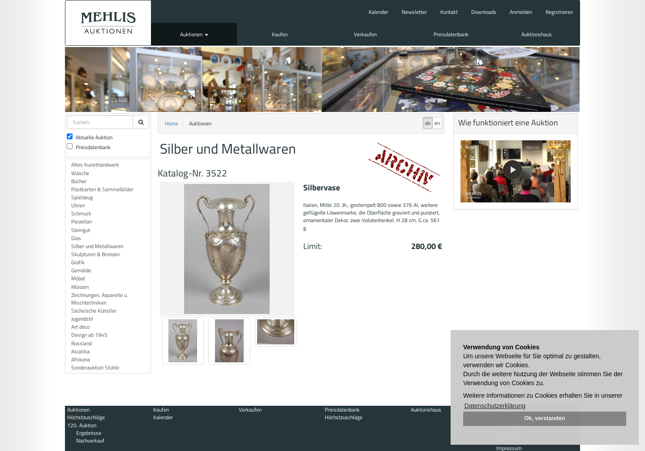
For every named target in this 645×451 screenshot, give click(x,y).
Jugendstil (82, 318)
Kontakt (449, 12)
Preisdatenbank (451, 34)
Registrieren (559, 12)
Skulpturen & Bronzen (95, 254)
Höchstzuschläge (86, 417)
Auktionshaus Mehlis (108, 22)
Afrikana (80, 359)
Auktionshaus (536, 34)
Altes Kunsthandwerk (95, 164)
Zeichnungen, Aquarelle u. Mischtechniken (99, 299)
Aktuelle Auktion (89, 137)
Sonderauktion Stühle (95, 367)
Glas (76, 238)
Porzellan (81, 221)
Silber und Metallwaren (97, 246)
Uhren (78, 205)
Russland (81, 343)
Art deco (80, 326)
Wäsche (80, 173)
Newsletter (414, 12)
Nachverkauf (90, 440)
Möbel (78, 278)
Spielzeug (82, 197)
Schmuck (81, 213)
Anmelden (521, 12)
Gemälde (81, 270)
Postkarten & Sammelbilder (102, 189)
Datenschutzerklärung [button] (494, 405)
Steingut (80, 230)
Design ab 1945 (89, 335)
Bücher (78, 181)
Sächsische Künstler (93, 310)
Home (171, 123)
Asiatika (80, 351)
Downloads (483, 12)
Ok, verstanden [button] (545, 418)
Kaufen (280, 34)
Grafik (78, 262)
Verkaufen (365, 34)
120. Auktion (81, 425)
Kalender (378, 12)
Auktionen (194, 34)
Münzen (80, 287)
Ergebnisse (88, 433)
